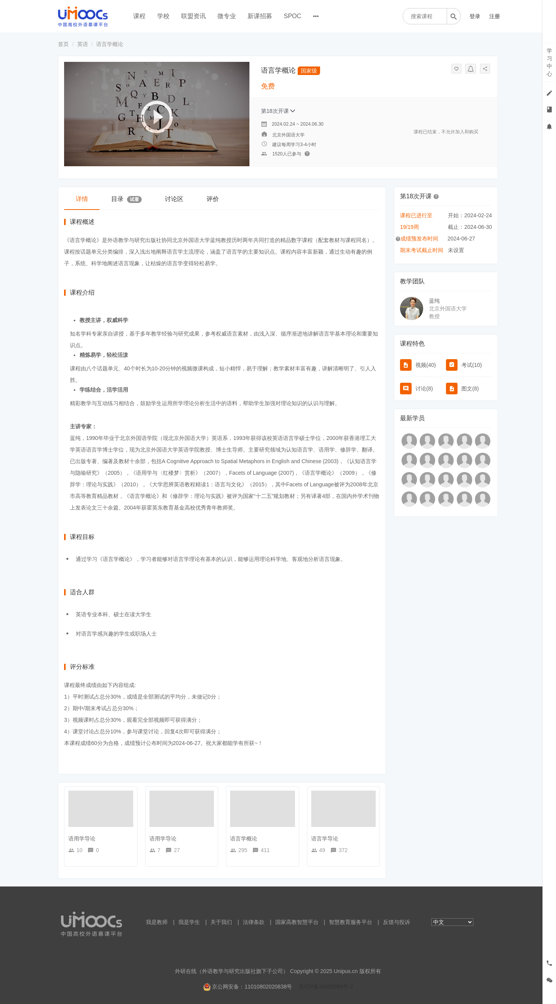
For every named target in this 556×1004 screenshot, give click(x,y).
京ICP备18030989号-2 (326, 987)
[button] (436, 196)
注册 (494, 16)
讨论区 (174, 199)
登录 (475, 16)
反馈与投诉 (396, 922)
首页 (63, 44)
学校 (163, 16)
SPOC (292, 16)
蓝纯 (434, 301)
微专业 (226, 16)
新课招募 (259, 16)
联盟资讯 (193, 16)
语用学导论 (81, 838)
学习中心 (549, 62)
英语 (82, 44)
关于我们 (221, 922)
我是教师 (157, 922)
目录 (126, 199)
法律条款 (253, 922)
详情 (82, 199)
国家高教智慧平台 (297, 922)
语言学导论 (324, 838)
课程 (139, 16)
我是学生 (189, 922)
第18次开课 (278, 111)
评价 (213, 199)
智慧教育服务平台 (350, 922)
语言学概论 (243, 838)
